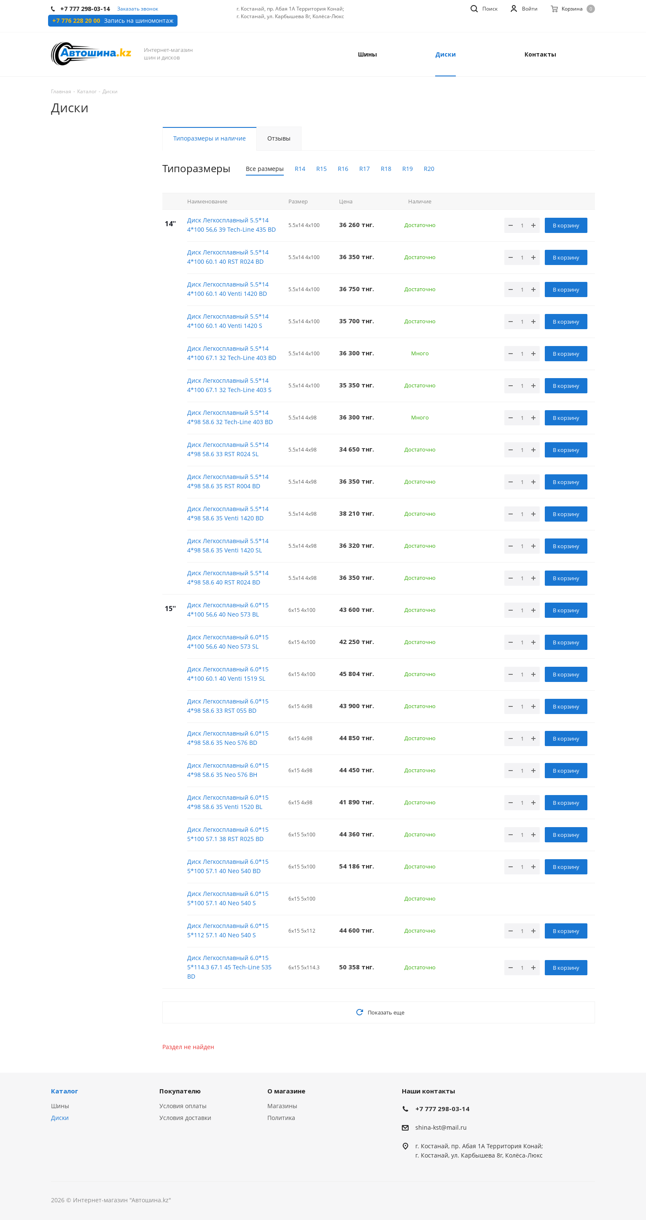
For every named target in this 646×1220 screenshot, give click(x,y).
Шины (60, 1106)
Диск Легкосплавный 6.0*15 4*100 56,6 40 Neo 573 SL (228, 641)
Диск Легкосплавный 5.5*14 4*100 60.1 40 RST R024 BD (228, 256)
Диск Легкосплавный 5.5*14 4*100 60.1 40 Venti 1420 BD (228, 289)
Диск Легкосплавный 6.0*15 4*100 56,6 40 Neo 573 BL (228, 609)
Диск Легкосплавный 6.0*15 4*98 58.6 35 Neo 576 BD (228, 738)
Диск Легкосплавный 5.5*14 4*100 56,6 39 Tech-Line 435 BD (231, 224)
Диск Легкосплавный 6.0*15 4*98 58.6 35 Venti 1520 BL (228, 802)
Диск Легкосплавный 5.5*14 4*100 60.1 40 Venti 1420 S (228, 321)
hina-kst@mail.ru (442, 1127)
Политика (281, 1118)
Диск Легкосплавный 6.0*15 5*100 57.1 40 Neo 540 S (228, 898)
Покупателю (180, 1091)
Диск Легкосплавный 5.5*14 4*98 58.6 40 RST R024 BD (228, 577)
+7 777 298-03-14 (442, 1108)
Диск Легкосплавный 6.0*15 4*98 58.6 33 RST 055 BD (228, 705)
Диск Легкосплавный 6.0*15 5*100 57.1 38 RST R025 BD (228, 834)
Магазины (282, 1106)
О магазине (286, 1091)
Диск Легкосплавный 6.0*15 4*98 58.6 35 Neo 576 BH (228, 770)
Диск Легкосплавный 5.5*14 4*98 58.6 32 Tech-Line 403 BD (230, 417)
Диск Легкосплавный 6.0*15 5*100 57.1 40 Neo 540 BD (228, 866)
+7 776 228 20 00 (76, 20)
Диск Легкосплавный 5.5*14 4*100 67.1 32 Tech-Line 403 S (229, 385)
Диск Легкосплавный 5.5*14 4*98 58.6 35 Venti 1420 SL (228, 545)
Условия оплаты (183, 1106)
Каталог (64, 1091)
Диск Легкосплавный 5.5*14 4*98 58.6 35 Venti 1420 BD (228, 513)
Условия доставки (185, 1118)
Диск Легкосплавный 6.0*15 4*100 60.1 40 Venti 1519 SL (228, 673)
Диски (60, 1118)
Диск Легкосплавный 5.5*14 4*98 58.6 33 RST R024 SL (228, 449)
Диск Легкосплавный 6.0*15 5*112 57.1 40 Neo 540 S (228, 930)
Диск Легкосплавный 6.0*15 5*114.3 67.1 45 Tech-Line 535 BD (229, 967)
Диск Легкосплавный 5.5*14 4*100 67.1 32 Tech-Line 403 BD (231, 353)
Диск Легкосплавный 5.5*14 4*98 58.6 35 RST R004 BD (228, 481)
